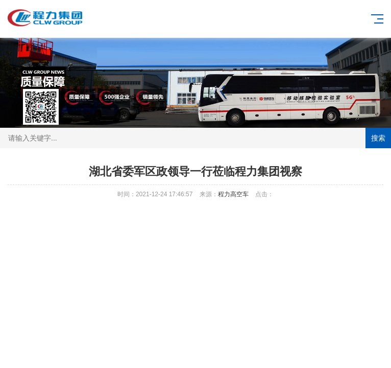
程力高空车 (233, 194)
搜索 (378, 138)
